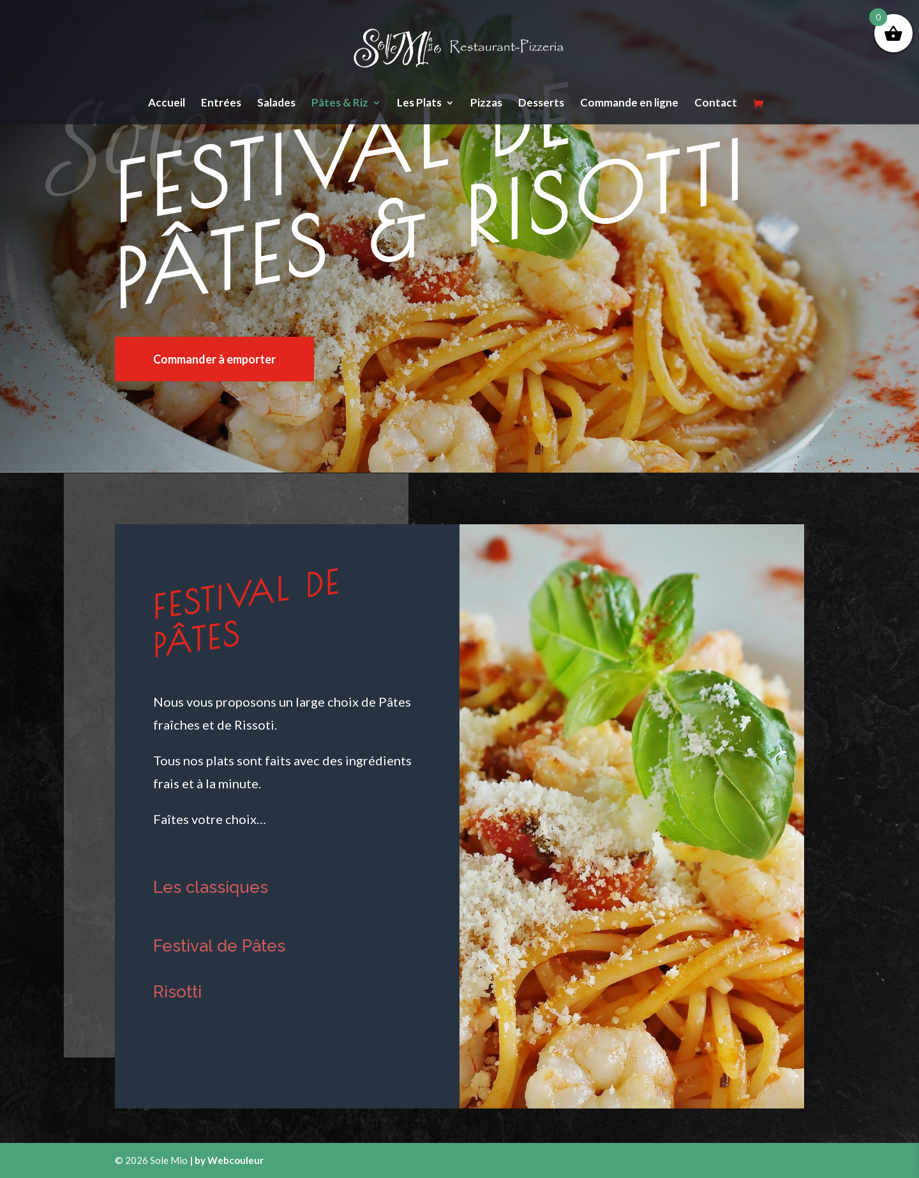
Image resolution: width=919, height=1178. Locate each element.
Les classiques (210, 887)
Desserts (541, 103)
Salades (276, 103)
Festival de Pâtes (219, 945)
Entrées (221, 103)
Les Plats (419, 103)
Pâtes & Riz (339, 103)
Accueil (166, 103)
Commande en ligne (629, 103)
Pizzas (486, 103)
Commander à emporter (214, 359)
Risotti (177, 991)
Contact (715, 103)
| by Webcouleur (227, 1160)
